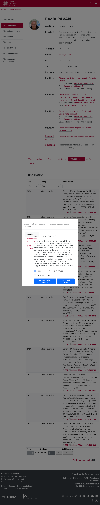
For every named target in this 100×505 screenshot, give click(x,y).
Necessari (40, 271)
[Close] (75, 221)
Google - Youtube (56, 271)
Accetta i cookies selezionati (45, 281)
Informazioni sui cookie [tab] (32, 240)
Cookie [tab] (30, 234)
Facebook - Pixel (43, 275)
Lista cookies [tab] (30, 247)
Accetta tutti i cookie (65, 281)
